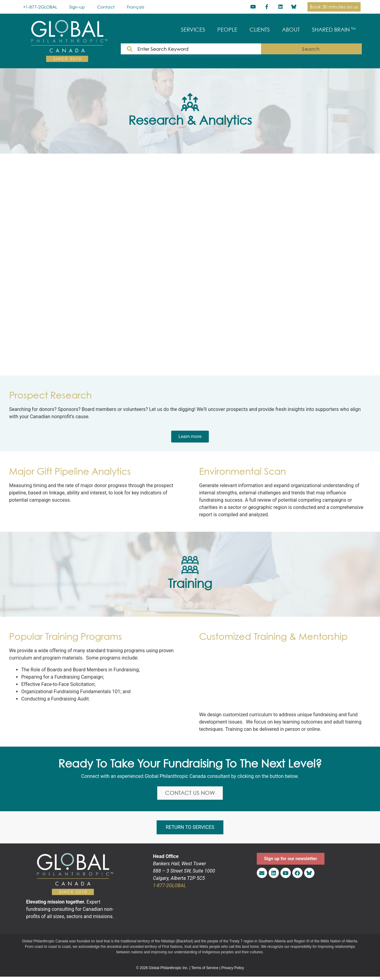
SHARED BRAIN (334, 29)
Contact (106, 6)
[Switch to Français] (135, 7)
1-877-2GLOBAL (169, 887)
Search (343, 49)
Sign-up (77, 6)
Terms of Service (204, 970)
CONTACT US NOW (190, 794)
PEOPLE (227, 29)
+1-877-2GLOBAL (40, 6)
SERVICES (193, 29)
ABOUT (291, 29)
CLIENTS (259, 29)
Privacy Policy (232, 970)
